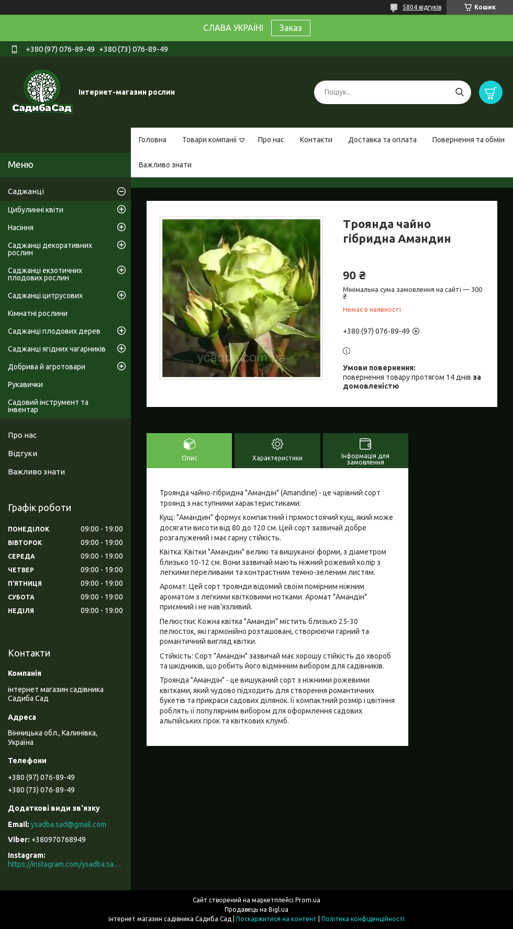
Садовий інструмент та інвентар (48, 406)
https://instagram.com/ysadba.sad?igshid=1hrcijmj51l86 (65, 864)
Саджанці (26, 191)
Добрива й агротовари (46, 366)
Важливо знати (165, 165)
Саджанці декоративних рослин (50, 249)
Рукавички (25, 384)
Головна (152, 139)
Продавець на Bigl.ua (256, 909)
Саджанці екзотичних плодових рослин (45, 274)
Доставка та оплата (382, 139)
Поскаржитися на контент (276, 918)
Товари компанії (209, 139)
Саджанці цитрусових (45, 295)
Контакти (316, 139)
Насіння (21, 227)
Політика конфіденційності (363, 918)
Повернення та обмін (468, 139)
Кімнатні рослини (38, 313)
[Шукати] (459, 92)
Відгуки (22, 453)
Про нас (271, 139)
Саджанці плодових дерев (54, 331)
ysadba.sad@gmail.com (68, 824)
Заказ (291, 27)
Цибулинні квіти (35, 210)
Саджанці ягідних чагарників (57, 349)
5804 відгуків (422, 7)
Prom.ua (307, 900)
